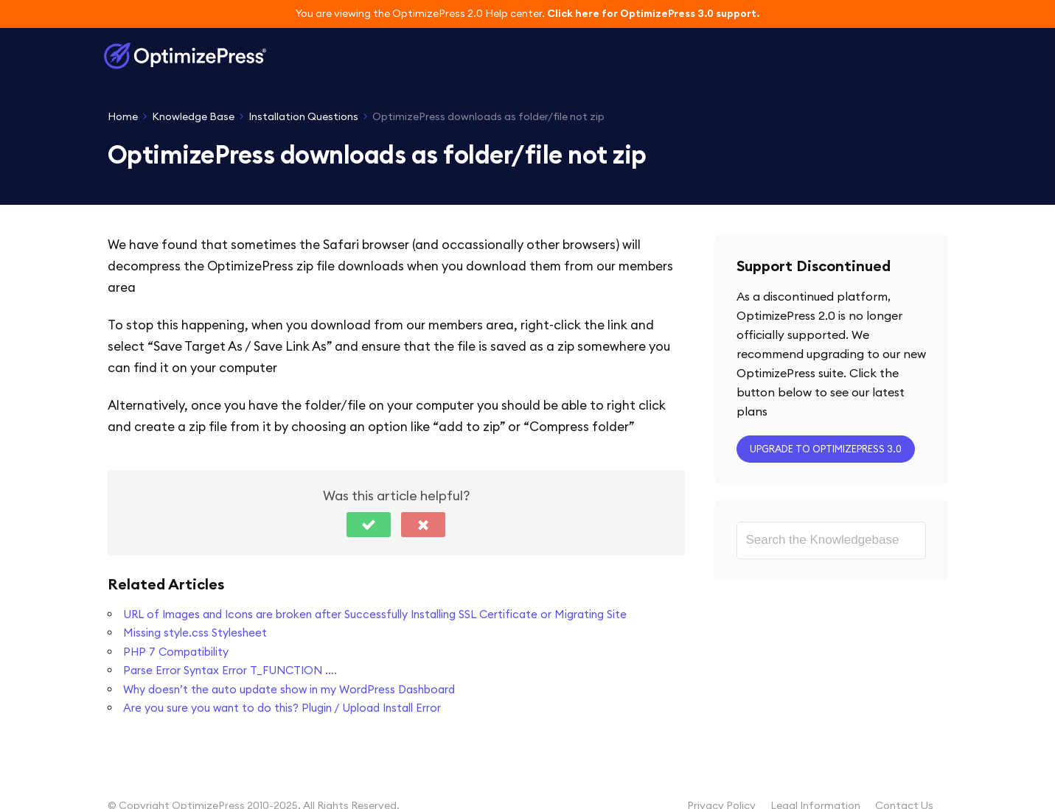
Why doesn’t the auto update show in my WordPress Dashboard (289, 689)
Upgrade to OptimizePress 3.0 (826, 449)
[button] (369, 524)
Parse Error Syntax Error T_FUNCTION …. (230, 670)
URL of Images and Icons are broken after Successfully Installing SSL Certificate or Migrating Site (375, 614)
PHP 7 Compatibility (176, 652)
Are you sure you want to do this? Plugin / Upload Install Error (282, 708)
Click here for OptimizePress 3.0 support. (653, 13)
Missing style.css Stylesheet (195, 633)
